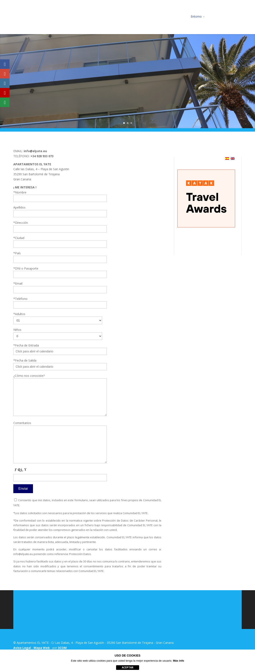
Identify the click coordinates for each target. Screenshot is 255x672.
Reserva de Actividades (226, 16)
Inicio (108, 16)
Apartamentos (127, 16)
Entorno (196, 16)
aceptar (127, 667)
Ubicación (165, 16)
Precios (148, 16)
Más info (178, 660)
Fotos (181, 16)
